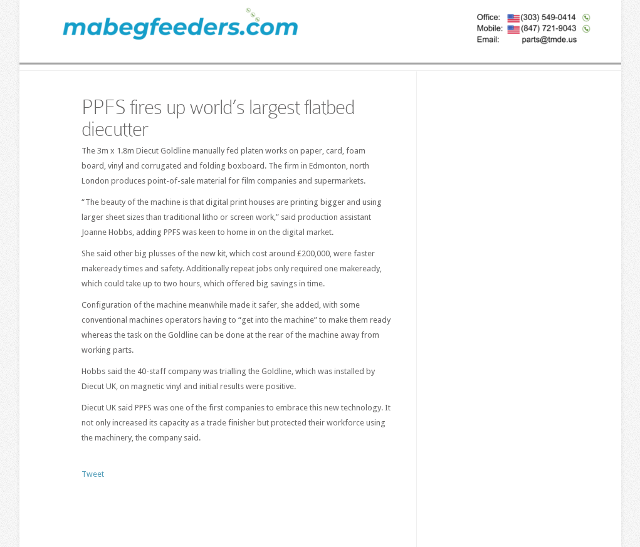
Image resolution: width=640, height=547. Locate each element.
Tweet (92, 474)
